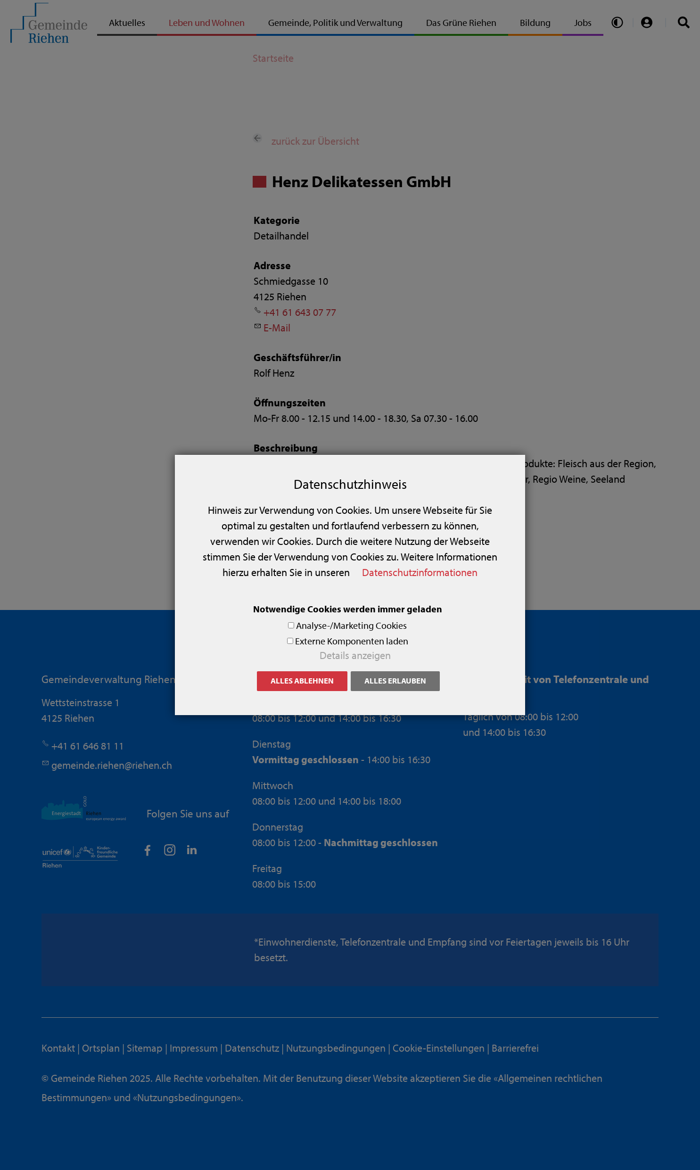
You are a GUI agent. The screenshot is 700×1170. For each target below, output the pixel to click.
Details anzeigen (355, 655)
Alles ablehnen (302, 680)
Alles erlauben (395, 680)
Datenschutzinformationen (420, 572)
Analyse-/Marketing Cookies (351, 625)
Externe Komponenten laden (351, 641)
